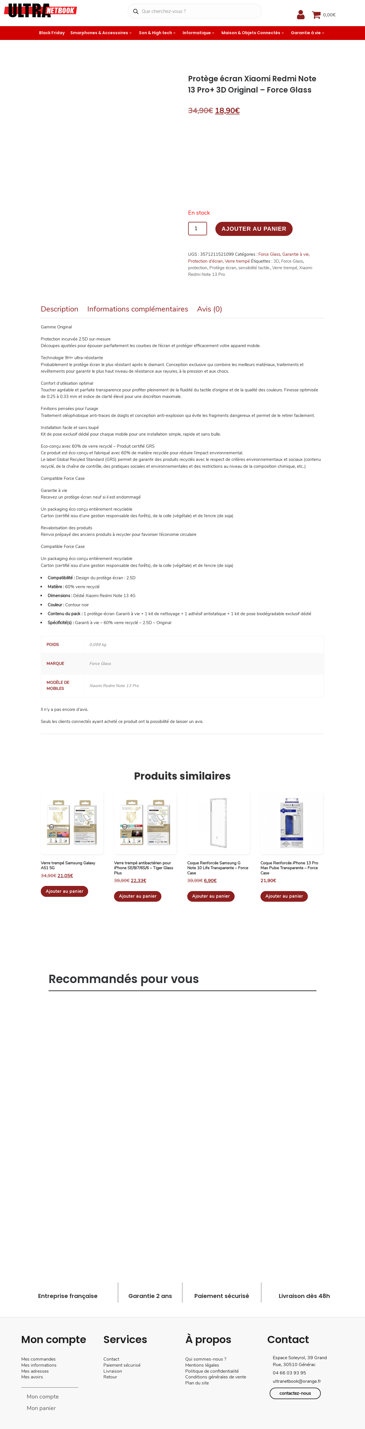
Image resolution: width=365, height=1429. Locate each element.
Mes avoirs (32, 1377)
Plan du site (197, 1383)
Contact (111, 1359)
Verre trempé (237, 261)
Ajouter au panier (254, 229)
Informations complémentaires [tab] (137, 309)
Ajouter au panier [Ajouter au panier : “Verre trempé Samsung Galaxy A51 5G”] (64, 891)
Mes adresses (35, 1371)
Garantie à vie (295, 254)
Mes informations (39, 1365)
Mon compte (43, 1397)
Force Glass (269, 254)
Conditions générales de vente (215, 1377)
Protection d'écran (205, 261)
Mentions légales (202, 1365)
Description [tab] (59, 309)
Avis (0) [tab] (209, 309)
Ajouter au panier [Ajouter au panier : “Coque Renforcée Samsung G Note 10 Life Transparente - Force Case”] (211, 896)
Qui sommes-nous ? (205, 1359)
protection (197, 268)
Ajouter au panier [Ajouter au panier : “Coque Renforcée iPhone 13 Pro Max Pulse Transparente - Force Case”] (284, 896)
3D (276, 261)
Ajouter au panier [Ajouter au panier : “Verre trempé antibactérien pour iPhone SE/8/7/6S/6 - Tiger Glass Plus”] (138, 896)
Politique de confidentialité (212, 1371)
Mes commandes (38, 1359)
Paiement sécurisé (121, 1365)
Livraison (113, 1371)
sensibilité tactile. (254, 268)
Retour (110, 1377)
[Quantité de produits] (197, 229)
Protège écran (222, 268)
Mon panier (41, 1408)
